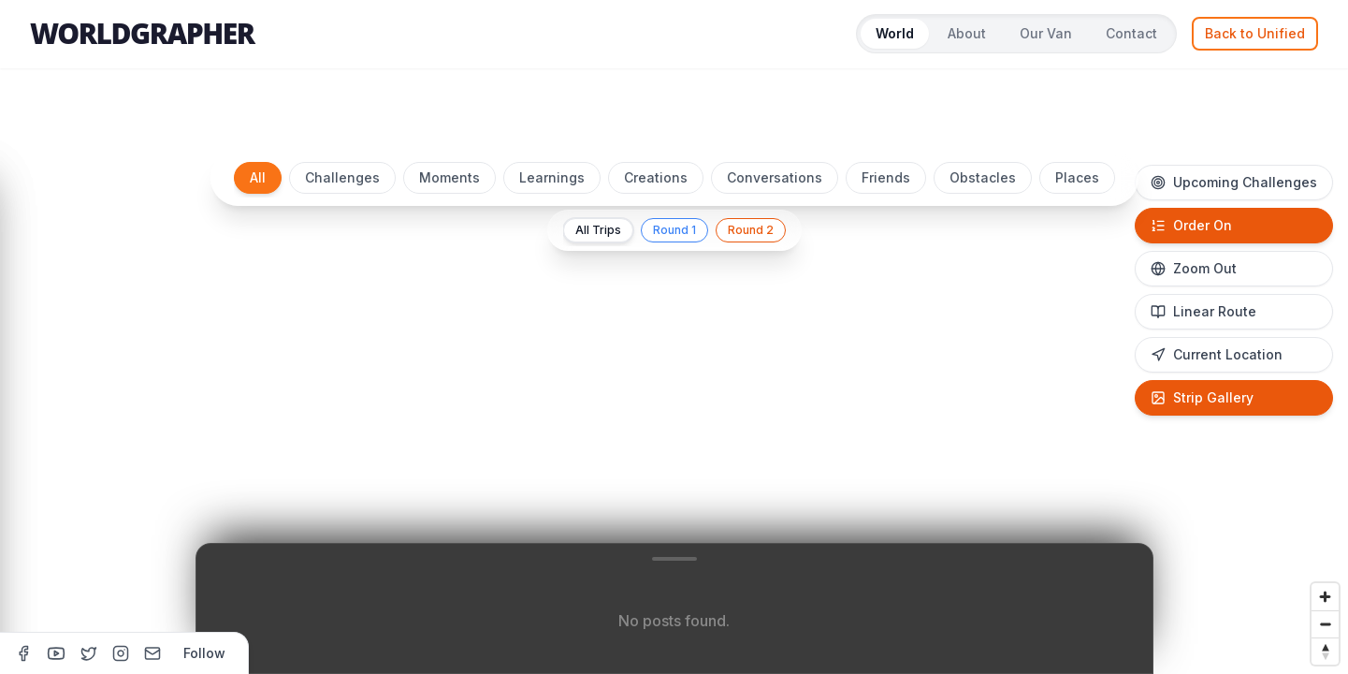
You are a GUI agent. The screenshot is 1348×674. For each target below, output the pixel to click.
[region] (674, 404)
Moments (449, 177)
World (895, 33)
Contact (1131, 33)
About (967, 33)
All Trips (598, 230)
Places (1077, 177)
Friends (886, 177)
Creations (656, 177)
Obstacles (982, 177)
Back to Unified (1255, 33)
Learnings (552, 177)
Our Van (1046, 33)
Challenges (342, 177)
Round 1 (674, 230)
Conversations (774, 177)
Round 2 (751, 230)
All (258, 177)
